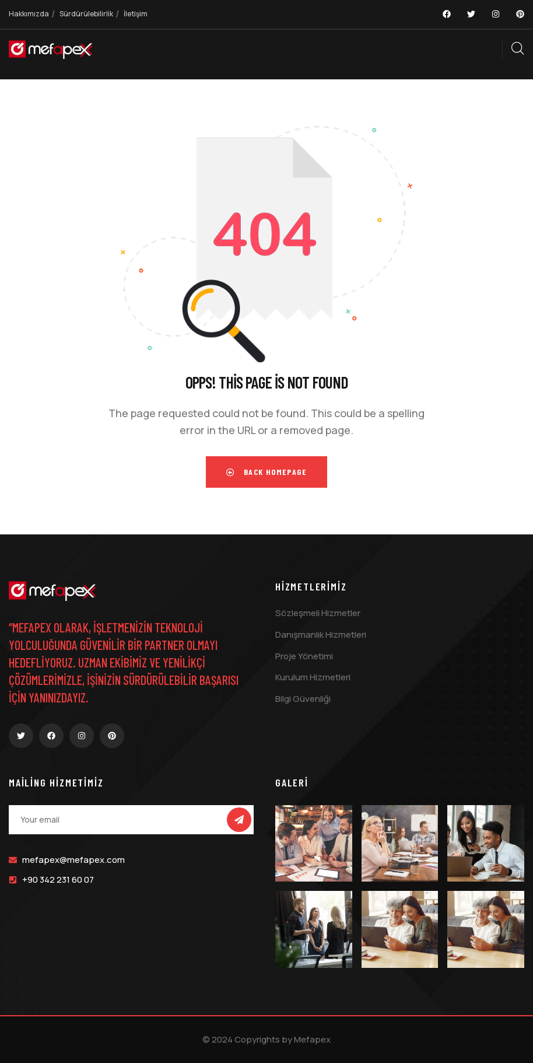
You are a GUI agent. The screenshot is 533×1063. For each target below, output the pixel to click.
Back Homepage (266, 472)
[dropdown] (496, 48)
